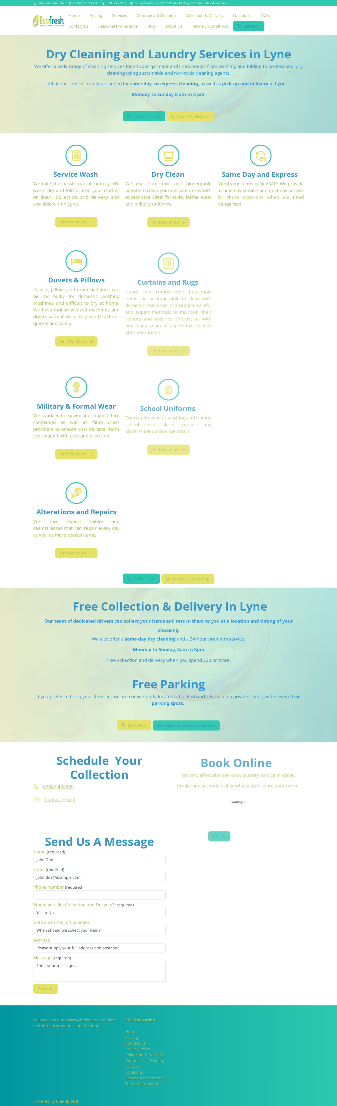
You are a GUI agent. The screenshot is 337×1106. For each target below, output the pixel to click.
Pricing (131, 1037)
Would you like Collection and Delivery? (83, 912)
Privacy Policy (137, 1049)
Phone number (58, 894)
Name (49, 859)
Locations (134, 1072)
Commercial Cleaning (144, 1060)
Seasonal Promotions (145, 1078)
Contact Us (135, 1043)
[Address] (131, 3)
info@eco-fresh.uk (85, 3)
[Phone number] (103, 3)
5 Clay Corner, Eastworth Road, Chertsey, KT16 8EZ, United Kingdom (180, 3)
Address (41, 947)
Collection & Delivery (144, 1054)
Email (48, 877)
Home (130, 1031)
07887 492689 (116, 3)
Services (132, 1066)
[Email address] (69, 3)
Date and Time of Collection (61, 930)
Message (52, 965)
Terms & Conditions (143, 1083)
